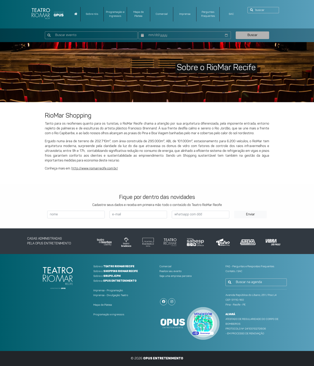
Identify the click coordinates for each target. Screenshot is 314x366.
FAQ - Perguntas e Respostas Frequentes (249, 266)
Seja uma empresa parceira (175, 276)
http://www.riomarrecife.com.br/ (94, 168)
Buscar (253, 35)
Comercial (162, 14)
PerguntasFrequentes (208, 14)
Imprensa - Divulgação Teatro (110, 295)
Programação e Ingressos (115, 14)
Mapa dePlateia (138, 14)
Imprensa (184, 14)
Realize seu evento (170, 271)
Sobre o (113, 266)
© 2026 (157, 358)
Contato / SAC (233, 271)
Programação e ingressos (108, 314)
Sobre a (115, 281)
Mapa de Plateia (102, 305)
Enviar (250, 214)
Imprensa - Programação (108, 290)
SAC (231, 14)
